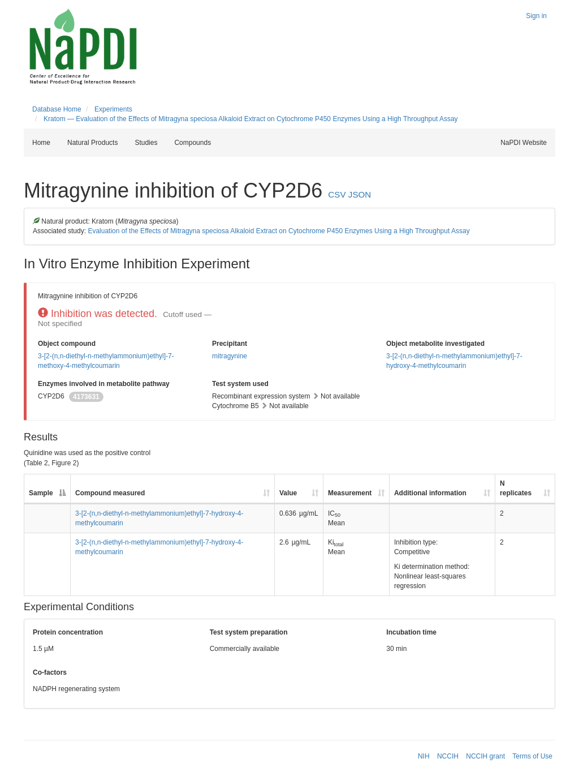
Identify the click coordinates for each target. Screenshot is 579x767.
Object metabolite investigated (435, 344)
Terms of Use (532, 756)
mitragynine (229, 356)
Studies (146, 143)
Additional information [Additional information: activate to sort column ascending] (430, 493)
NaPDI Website (523, 143)
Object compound (67, 344)
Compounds (192, 143)
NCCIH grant (485, 756)
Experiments (113, 109)
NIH (424, 756)
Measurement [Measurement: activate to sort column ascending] (349, 493)
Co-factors (50, 672)
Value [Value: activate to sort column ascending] (288, 493)
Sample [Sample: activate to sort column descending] (41, 493)
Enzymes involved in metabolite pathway (104, 384)
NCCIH (448, 756)
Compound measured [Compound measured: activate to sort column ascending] (110, 493)
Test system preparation (249, 632)
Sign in (536, 16)
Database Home (56, 109)
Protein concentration (68, 632)
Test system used (240, 384)
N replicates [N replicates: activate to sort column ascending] (516, 488)
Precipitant (229, 344)
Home (41, 143)
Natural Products (92, 143)
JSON (359, 194)
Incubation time (411, 632)
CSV (336, 194)
